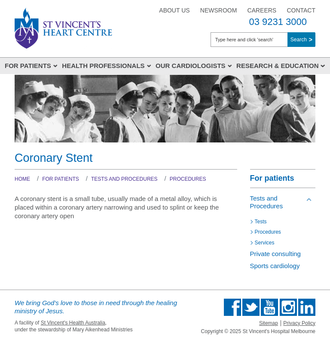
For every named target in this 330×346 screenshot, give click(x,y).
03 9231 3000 (278, 21)
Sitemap (268, 323)
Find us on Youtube (269, 307)
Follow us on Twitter (251, 307)
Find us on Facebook (232, 307)
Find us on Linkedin (306, 307)
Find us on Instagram (288, 307)
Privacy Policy (299, 323)
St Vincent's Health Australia (73, 323)
